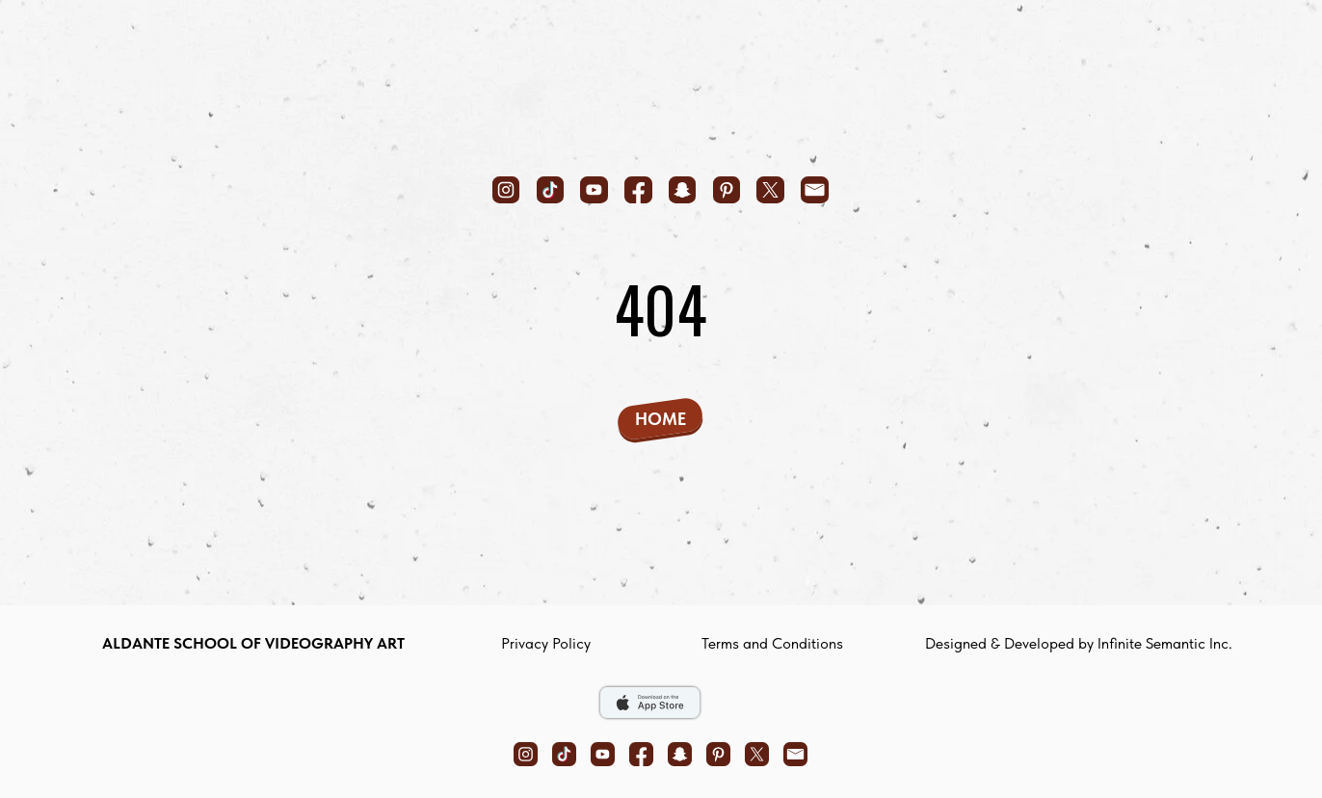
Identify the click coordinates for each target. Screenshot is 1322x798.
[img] (661, 88)
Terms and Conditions (772, 643)
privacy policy (546, 643)
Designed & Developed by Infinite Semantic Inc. (1078, 643)
